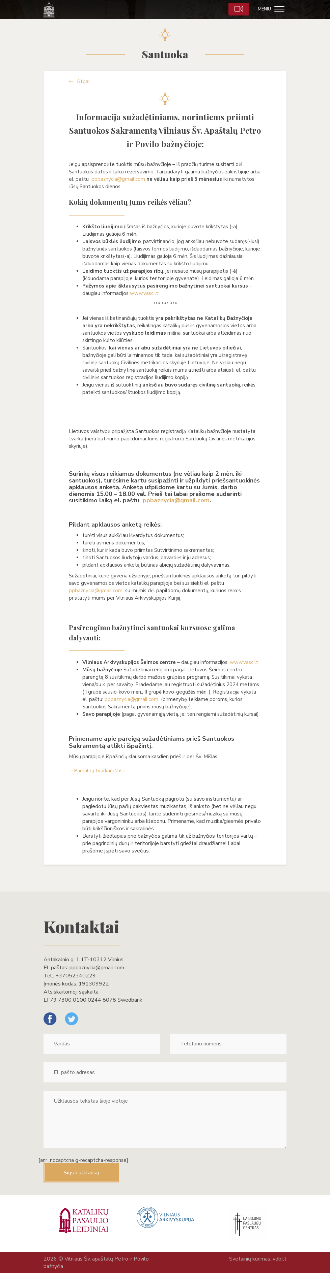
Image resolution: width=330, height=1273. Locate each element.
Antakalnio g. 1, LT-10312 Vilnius (83, 959)
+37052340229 (75, 975)
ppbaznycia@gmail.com (118, 179)
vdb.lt (279, 1259)
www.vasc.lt (144, 293)
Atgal (79, 81)
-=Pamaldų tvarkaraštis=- (98, 770)
